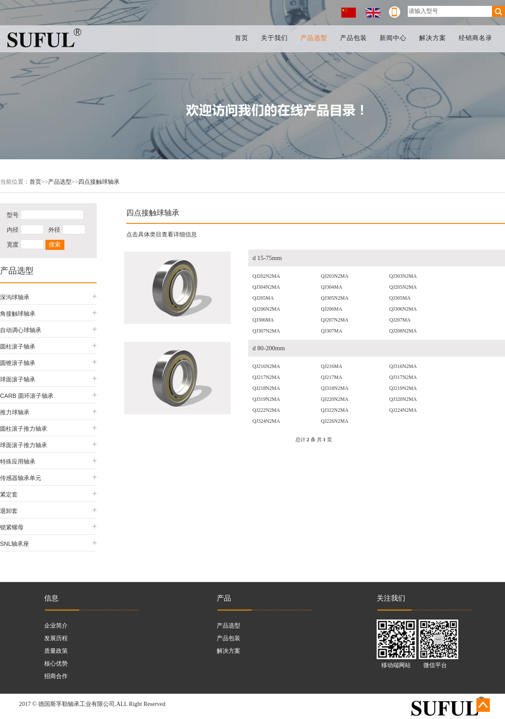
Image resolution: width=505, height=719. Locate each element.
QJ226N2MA (334, 421)
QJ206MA (332, 309)
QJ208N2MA (403, 331)
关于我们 (276, 38)
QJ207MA (400, 320)
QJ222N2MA (266, 410)
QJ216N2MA (266, 366)
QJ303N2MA (403, 276)
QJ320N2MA (403, 399)
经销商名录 (475, 38)
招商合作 (56, 676)
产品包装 (354, 38)
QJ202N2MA (266, 276)
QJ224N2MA (403, 410)
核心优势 (56, 663)
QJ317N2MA (403, 377)
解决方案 (433, 38)
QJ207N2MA (334, 320)
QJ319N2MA (266, 399)
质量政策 (56, 651)
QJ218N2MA (266, 388)
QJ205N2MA (403, 287)
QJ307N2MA (266, 331)
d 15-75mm (267, 258)
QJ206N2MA (266, 309)
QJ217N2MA (266, 377)
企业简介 (56, 625)
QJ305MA (400, 298)
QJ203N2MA (334, 276)
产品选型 (315, 38)
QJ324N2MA (266, 421)
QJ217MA (332, 377)
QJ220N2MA (334, 399)
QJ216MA (332, 366)
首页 (243, 38)
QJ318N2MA (334, 388)
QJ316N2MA (403, 366)
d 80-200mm (268, 348)
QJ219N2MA (403, 388)
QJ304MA (332, 287)
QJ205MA (263, 298)
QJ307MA (332, 331)
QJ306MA (263, 320)
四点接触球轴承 (99, 182)
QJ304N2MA (266, 287)
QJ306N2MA (403, 309)
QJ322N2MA (334, 410)
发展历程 (56, 638)
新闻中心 (393, 38)
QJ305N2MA (334, 298)
